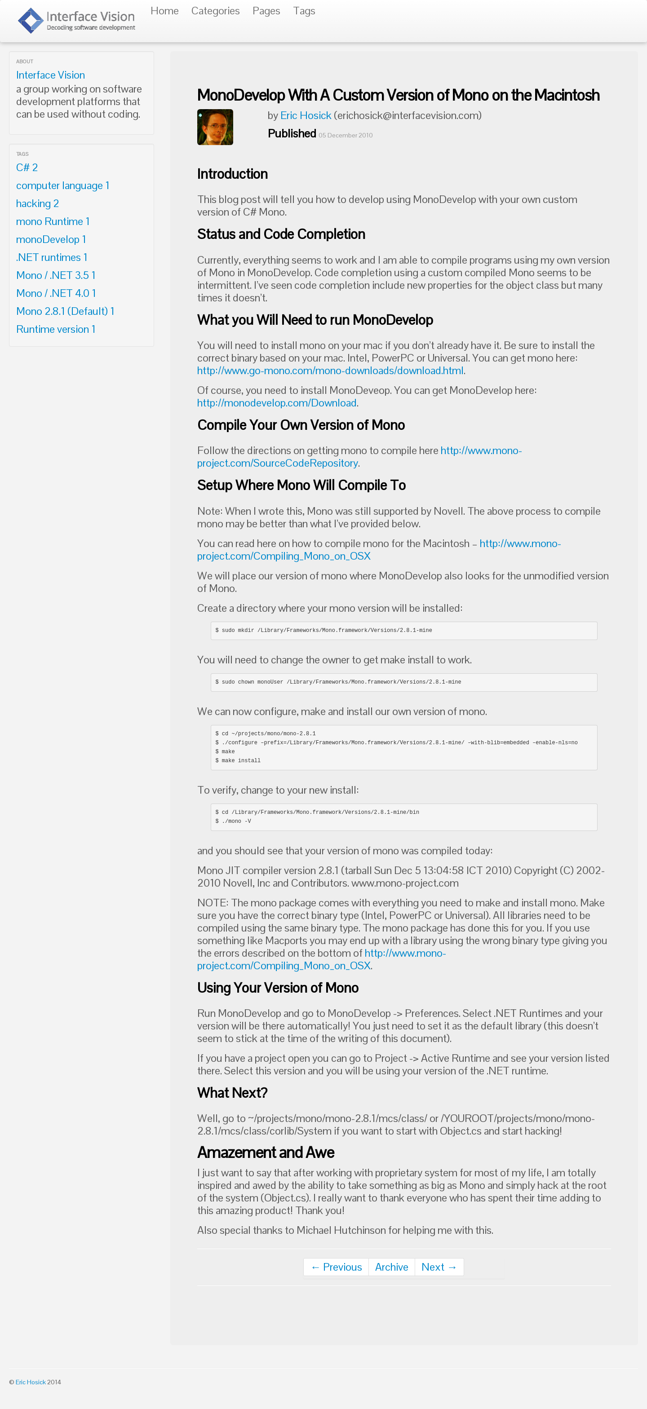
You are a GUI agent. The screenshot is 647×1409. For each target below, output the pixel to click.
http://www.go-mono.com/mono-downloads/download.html (330, 370)
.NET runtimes (52, 257)
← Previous (336, 1267)
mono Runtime (53, 221)
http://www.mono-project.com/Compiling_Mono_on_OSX (321, 959)
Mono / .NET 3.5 (56, 275)
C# (27, 167)
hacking (37, 203)
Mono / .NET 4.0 (56, 293)
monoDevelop (51, 239)
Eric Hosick (306, 115)
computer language (63, 185)
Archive (391, 1267)
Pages (266, 11)
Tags (304, 11)
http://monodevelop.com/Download (277, 403)
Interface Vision (50, 75)
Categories (215, 11)
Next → (439, 1267)
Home (165, 11)
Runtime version (56, 329)
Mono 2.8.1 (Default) (65, 311)
